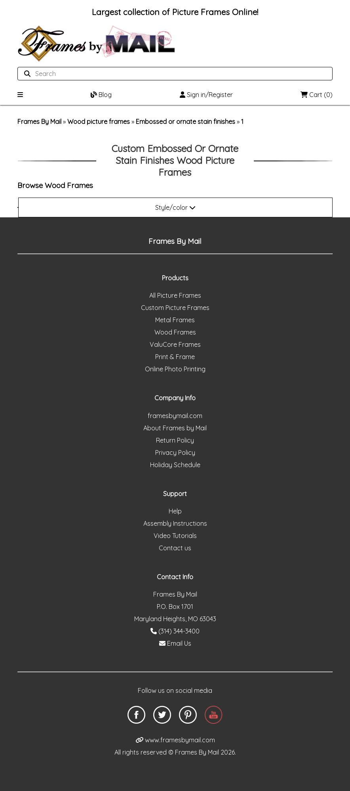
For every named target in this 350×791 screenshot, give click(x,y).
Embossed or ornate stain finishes (185, 121)
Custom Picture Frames (175, 308)
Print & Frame (175, 357)
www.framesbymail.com (175, 740)
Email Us (175, 643)
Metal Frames (175, 320)
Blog (101, 95)
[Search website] (172, 74)
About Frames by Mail (175, 428)
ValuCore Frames (175, 344)
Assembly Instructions (175, 523)
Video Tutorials (175, 536)
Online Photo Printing (175, 369)
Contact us (175, 548)
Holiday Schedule (175, 465)
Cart (317, 95)
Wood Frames (175, 332)
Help (175, 511)
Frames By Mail (39, 121)
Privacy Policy (175, 452)
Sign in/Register (206, 95)
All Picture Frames (175, 295)
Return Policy (175, 440)
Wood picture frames (98, 121)
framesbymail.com (175, 416)
